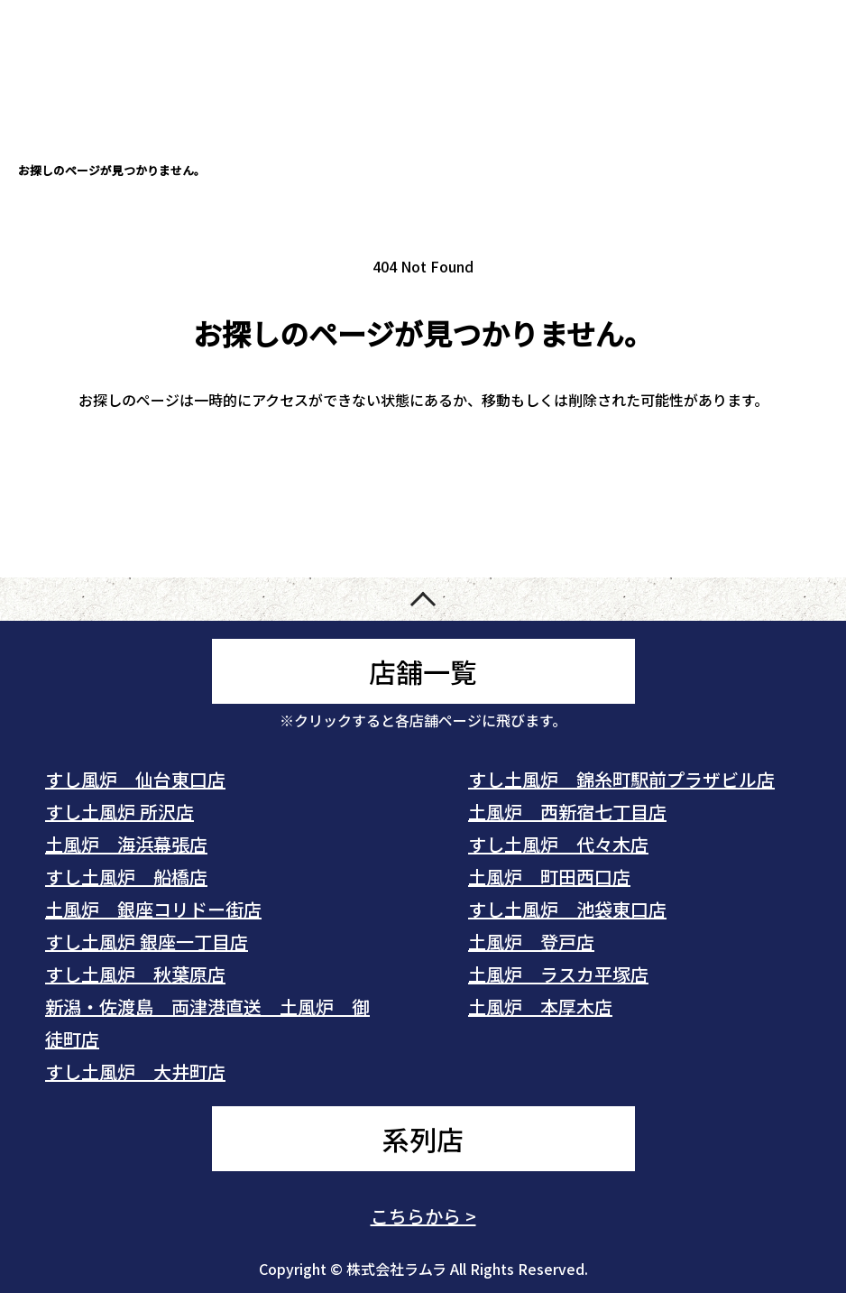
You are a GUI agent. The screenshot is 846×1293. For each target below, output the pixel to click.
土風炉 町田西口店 (549, 877)
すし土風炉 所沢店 (119, 812)
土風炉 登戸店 (531, 941)
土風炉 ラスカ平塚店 (558, 974)
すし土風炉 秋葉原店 (135, 974)
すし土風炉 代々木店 (558, 844)
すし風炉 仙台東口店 (135, 779)
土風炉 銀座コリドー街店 (153, 909)
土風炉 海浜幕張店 (126, 844)
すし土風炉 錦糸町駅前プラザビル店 (621, 779)
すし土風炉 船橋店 (126, 877)
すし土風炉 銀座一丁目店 (146, 941)
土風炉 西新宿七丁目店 (567, 812)
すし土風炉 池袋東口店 (567, 909)
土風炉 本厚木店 (540, 1006)
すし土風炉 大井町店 (135, 1071)
